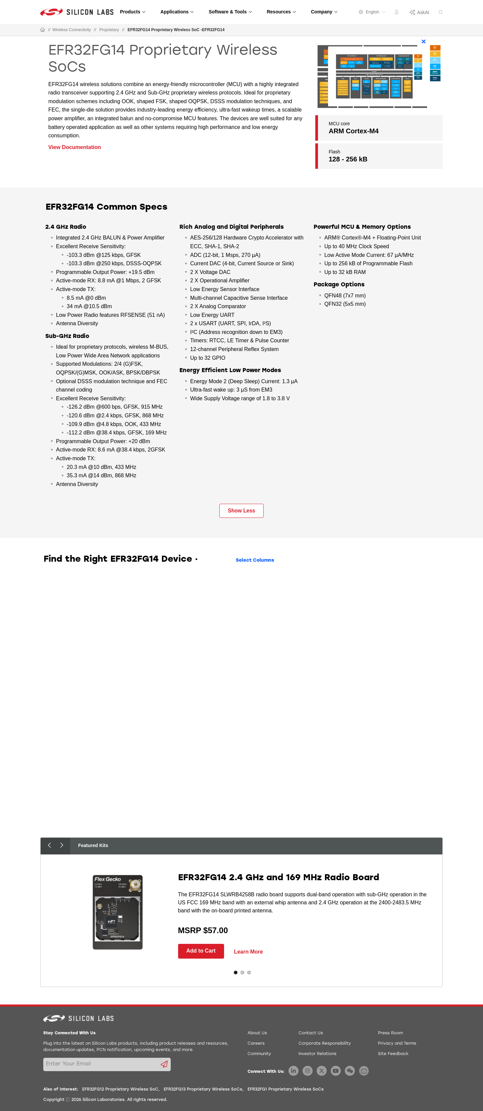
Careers (256, 1044)
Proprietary (109, 29)
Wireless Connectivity (71, 29)
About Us (257, 1033)
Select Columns (255, 560)
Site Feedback (393, 1054)
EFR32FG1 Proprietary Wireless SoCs (286, 1090)
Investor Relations (317, 1054)
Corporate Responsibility (325, 1044)
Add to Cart (201, 951)
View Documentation (74, 147)
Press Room (390, 1033)
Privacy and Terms (397, 1044)
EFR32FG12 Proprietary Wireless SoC (120, 1090)
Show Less (241, 510)
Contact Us (311, 1033)
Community (259, 1054)
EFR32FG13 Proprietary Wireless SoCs (203, 1090)
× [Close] (423, 41)
